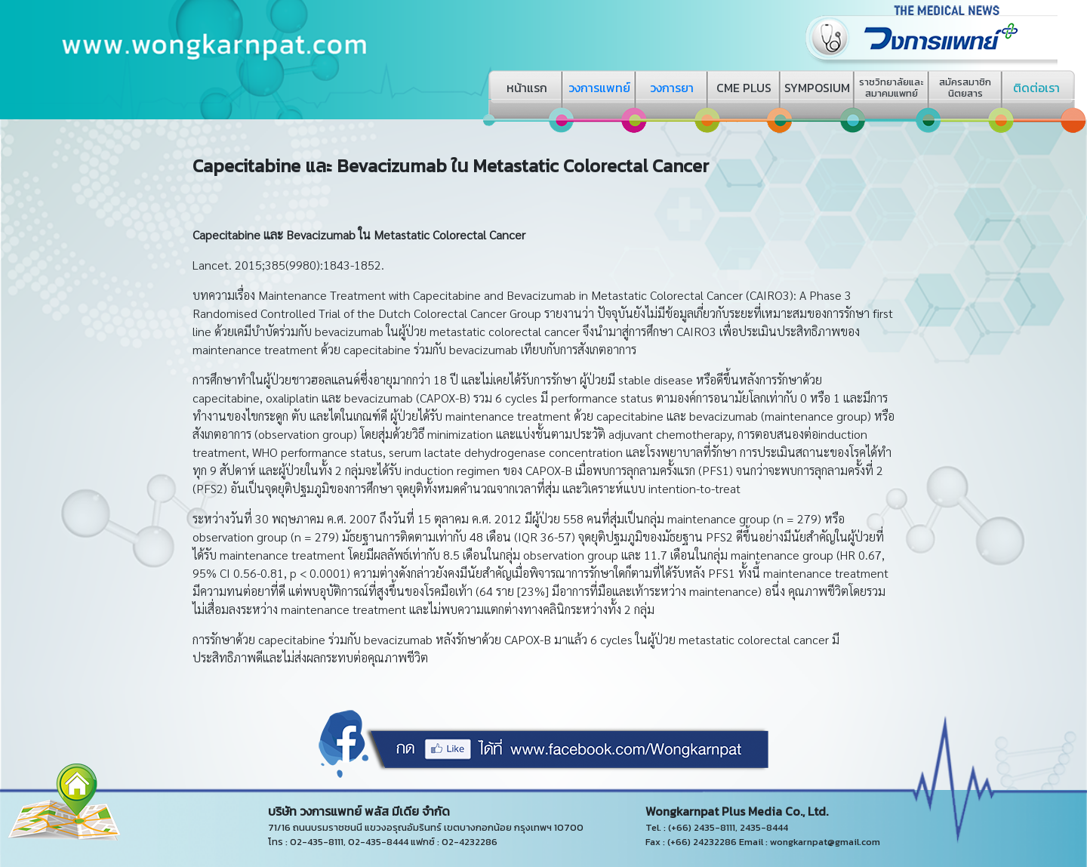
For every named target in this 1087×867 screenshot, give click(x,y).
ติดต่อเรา (1036, 88)
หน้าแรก (527, 88)
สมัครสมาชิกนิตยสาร (965, 87)
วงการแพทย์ (599, 88)
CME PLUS (743, 88)
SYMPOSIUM (817, 88)
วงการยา (672, 88)
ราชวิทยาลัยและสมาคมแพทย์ (891, 87)
